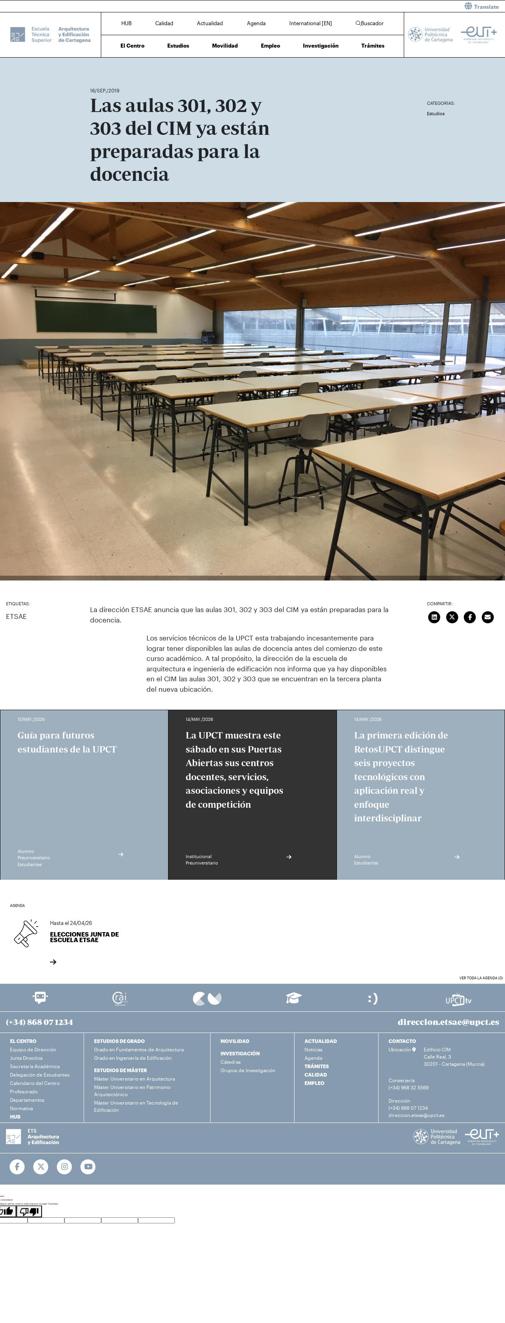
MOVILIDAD (234, 1041)
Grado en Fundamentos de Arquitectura (139, 1049)
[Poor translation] (29, 1211)
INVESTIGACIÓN (240, 1053)
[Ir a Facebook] (17, 1167)
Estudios (178, 45)
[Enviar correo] (487, 616)
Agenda (256, 23)
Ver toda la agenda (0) (481, 978)
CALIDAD (316, 1074)
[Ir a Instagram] (64, 1167)
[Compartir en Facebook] (470, 616)
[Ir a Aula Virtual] (294, 1001)
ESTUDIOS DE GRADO (119, 1041)
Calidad (164, 23)
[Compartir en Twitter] (452, 616)
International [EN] (310, 23)
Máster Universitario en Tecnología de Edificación (136, 1106)
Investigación (321, 45)
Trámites (373, 45)
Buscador (370, 23)
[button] (382, 6)
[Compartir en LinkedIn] (434, 616)
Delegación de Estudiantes (40, 1074)
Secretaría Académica (35, 1066)
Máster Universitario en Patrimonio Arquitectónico (132, 1090)
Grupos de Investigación (247, 1070)
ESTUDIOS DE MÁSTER (120, 1070)
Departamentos (27, 1100)
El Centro (132, 45)
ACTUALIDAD (321, 1041)
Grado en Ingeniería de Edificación (133, 1058)
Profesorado (24, 1091)
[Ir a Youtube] (88, 1167)
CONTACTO (402, 1041)
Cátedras (230, 1062)
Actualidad (210, 23)
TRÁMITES (317, 1066)
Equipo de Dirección (33, 1049)
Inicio (96, 67)
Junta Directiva (26, 1058)
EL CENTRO (23, 1041)
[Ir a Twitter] (41, 1167)
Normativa (21, 1108)
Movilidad (225, 45)
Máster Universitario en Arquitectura (134, 1078)
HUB (126, 23)
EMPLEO (315, 1083)
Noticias (314, 1049)
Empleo (270, 45)
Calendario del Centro (35, 1083)
